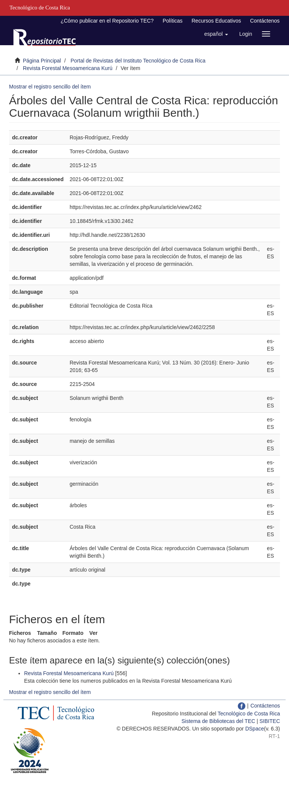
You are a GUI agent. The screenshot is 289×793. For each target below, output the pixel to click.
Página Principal (42, 61)
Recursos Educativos (216, 21)
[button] (216, 33)
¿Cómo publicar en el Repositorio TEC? (107, 21)
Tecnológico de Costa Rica (249, 714)
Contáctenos (265, 21)
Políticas (173, 21)
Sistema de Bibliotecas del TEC (218, 721)
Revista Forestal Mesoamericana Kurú (68, 68)
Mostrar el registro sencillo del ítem (50, 87)
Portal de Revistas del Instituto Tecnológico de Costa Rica (138, 61)
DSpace (254, 729)
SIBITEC (270, 721)
